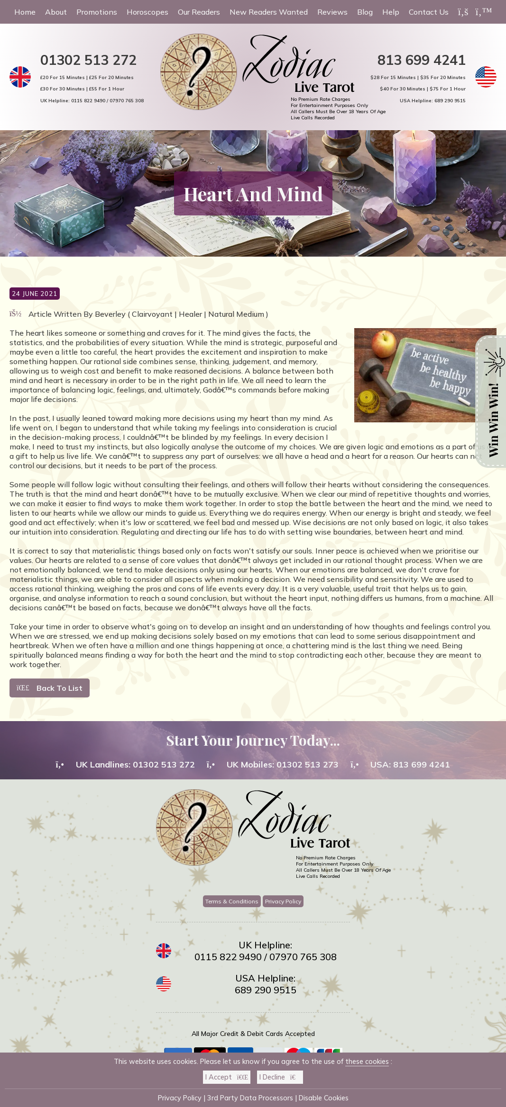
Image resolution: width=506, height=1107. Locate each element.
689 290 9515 (450, 100)
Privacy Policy (283, 901)
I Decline (279, 1077)
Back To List (50, 688)
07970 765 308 (127, 100)
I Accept (226, 1077)
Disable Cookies (324, 1098)
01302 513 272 (88, 59)
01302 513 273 (307, 764)
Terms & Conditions (231, 901)
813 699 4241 (421, 59)
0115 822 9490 (88, 100)
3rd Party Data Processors (250, 1098)
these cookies (367, 1061)
